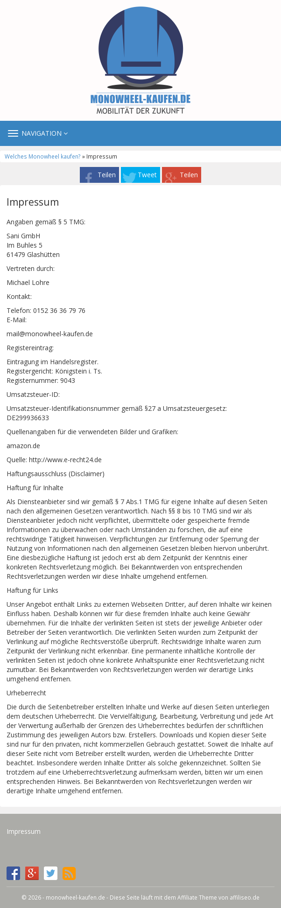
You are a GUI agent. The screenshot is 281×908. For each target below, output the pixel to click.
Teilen (107, 174)
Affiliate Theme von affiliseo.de (218, 897)
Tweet (147, 174)
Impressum (24, 831)
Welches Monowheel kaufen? (43, 156)
